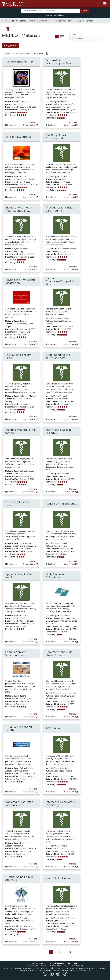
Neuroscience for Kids (19, 61)
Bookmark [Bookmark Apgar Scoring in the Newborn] (11, 641)
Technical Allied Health (62, 21)
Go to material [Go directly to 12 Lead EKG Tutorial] (30, 197)
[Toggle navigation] (105, 3)
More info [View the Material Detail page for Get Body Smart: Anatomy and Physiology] (73, 194)
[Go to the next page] (64, 952)
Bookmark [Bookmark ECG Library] (52, 791)
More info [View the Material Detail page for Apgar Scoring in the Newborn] (33, 639)
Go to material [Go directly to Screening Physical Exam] (30, 564)
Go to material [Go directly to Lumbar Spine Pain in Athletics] (30, 941)
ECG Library (53, 728)
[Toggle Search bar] (55, 17)
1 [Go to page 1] (50, 952)
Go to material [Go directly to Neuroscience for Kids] (30, 125)
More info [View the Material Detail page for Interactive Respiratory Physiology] (73, 864)
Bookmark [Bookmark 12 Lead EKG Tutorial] (11, 197)
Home (4, 21)
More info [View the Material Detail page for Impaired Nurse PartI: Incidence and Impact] (33, 864)
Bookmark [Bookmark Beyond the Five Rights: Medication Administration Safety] (11, 344)
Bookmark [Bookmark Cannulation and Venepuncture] (11, 716)
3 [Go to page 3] (59, 952)
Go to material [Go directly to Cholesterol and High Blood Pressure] (71, 716)
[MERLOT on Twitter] (52, 975)
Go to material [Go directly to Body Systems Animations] (71, 641)
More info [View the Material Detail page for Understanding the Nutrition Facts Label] (73, 416)
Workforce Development (40, 21)
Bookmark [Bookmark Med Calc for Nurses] (52, 941)
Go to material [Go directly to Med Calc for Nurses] (71, 941)
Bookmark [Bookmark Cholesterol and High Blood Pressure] (52, 716)
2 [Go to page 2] (55, 952)
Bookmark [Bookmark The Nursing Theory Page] (11, 419)
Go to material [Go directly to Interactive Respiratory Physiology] (71, 866)
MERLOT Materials (18, 21)
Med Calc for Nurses (58, 878)
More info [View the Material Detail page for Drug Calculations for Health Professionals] (33, 789)
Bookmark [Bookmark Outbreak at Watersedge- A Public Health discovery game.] (52, 125)
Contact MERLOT (73, 963)
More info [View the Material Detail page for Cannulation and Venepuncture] (33, 714)
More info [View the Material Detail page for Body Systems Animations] (73, 639)
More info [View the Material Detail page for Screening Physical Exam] (33, 561)
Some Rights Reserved (56, 963)
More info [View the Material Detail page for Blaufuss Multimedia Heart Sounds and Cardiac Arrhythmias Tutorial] (33, 266)
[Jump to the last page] (70, 952)
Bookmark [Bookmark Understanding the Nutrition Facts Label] (52, 419)
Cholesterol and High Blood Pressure (59, 653)
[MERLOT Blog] (65, 975)
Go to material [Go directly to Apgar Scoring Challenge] (71, 564)
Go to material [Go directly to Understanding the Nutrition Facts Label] (71, 419)
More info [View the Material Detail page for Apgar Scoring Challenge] (73, 561)
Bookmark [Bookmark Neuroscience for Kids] (11, 125)
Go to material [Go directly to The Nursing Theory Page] (30, 419)
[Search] (50, 10)
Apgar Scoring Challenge (61, 503)
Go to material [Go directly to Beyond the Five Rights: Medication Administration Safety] (30, 344)
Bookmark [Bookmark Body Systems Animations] (52, 641)
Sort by (72, 34)
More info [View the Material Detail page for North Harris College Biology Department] (73, 489)
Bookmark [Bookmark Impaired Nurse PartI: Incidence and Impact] (11, 866)
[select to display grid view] (57, 37)
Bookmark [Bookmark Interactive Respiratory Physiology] (52, 866)
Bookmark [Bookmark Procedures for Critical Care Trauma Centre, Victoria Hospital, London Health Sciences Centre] (52, 269)
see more (20, 97)
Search (84, 10)
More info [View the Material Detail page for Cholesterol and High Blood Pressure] (73, 714)
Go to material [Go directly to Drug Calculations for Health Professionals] (30, 791)
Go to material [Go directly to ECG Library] (71, 791)
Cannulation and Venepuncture (15, 653)
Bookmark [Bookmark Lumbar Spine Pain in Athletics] (11, 941)
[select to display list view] (62, 37)
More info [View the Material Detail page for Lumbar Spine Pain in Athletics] (33, 939)
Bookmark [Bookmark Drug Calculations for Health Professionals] (11, 791)
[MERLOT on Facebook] (45, 975)
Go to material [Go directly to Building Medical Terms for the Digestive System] (30, 491)
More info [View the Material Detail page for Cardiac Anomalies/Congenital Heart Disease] (73, 341)
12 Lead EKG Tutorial (18, 136)
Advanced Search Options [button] (54, 15)
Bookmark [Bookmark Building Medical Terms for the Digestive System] (11, 491)
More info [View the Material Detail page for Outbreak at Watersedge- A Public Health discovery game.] (73, 122)
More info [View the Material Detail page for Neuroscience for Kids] (33, 122)
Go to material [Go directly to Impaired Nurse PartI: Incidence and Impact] (30, 866)
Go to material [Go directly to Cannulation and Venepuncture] (30, 716)
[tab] (8, 28)
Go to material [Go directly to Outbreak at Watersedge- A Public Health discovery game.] (71, 125)
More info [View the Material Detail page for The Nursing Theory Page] (33, 416)
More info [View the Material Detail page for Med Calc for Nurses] (73, 939)
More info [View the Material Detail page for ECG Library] (73, 789)
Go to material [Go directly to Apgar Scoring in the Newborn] (30, 641)
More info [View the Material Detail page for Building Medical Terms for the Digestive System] (33, 489)
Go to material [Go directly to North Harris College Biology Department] (71, 491)
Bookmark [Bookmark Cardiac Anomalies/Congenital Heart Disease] (52, 344)
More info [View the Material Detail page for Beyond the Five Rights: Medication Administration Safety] (33, 341)
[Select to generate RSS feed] (46, 53)
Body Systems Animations (55, 576)
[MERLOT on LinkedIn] (58, 975)
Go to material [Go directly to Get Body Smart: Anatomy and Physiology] (71, 197)
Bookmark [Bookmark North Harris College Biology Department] (52, 491)
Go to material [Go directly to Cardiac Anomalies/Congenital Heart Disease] (71, 344)
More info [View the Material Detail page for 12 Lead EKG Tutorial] (33, 194)
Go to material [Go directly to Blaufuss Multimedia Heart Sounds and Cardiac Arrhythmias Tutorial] (30, 269)
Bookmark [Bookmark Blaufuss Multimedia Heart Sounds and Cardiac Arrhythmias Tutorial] (11, 269)
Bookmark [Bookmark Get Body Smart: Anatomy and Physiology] (52, 197)
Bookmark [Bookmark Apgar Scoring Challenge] (52, 564)
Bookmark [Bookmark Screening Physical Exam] (11, 564)
